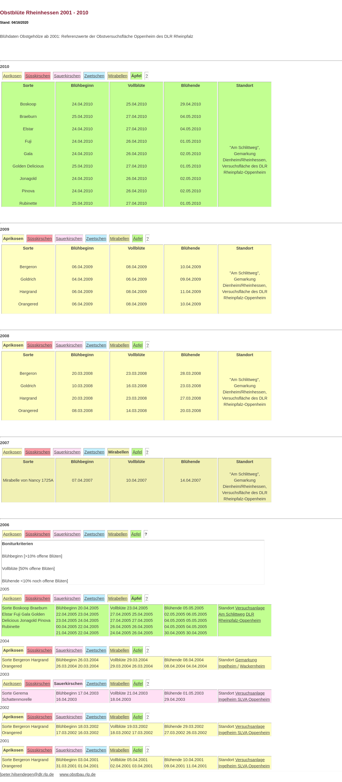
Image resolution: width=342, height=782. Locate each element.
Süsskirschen (37, 76)
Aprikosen (12, 76)
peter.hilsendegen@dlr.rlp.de (27, 774)
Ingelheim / (229, 666)
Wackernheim (252, 666)
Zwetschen (94, 76)
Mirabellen (117, 76)
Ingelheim (228, 699)
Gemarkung (246, 660)
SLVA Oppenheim (254, 699)
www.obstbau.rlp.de (77, 774)
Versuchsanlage (249, 608)
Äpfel (137, 238)
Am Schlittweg (232, 614)
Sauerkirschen (67, 76)
